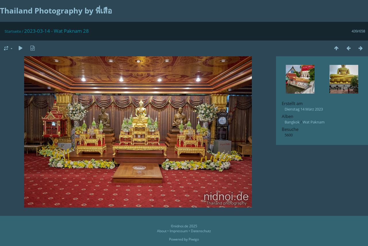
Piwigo (194, 239)
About (161, 230)
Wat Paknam (314, 122)
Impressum (179, 230)
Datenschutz (201, 230)
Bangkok (292, 122)
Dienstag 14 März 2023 (304, 109)
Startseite (13, 31)
